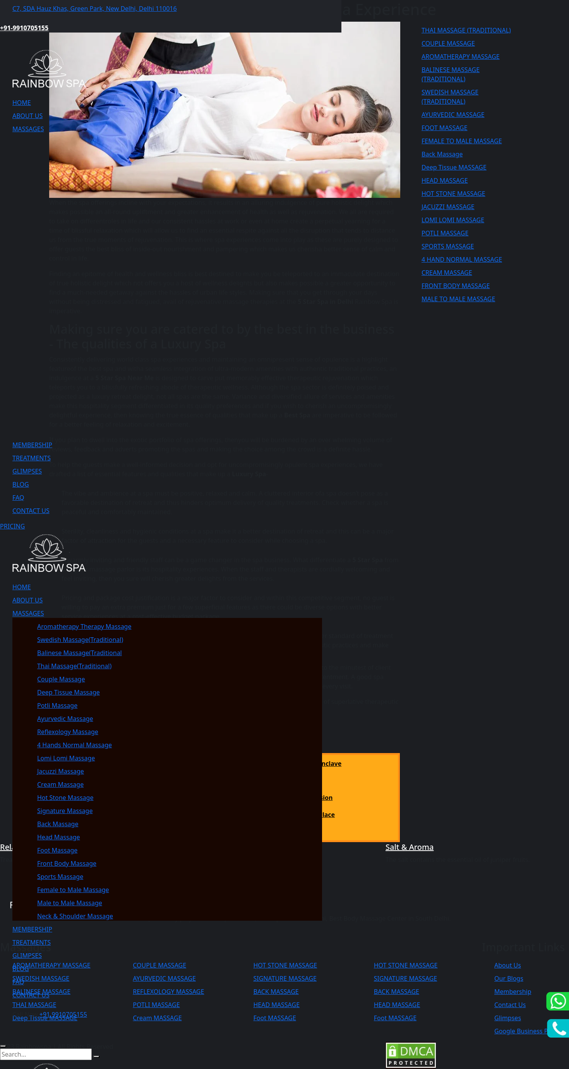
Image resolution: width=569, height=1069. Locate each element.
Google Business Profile (528, 1031)
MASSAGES (28, 129)
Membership (512, 991)
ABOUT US (27, 116)
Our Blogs (508, 978)
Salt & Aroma (410, 847)
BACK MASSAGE (396, 991)
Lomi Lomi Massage (66, 758)
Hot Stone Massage (65, 797)
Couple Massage (61, 679)
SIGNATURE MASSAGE (405, 978)
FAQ (18, 497)
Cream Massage (60, 784)
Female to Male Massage (73, 889)
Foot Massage (57, 850)
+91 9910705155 (63, 1014)
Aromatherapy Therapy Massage (84, 626)
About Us (507, 965)
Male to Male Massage (69, 903)
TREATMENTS (31, 458)
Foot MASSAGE (395, 1018)
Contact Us (510, 1004)
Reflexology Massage (67, 732)
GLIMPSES (27, 471)
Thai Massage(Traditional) (74, 666)
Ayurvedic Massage (65, 718)
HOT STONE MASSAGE (406, 965)
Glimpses (507, 1018)
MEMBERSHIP (32, 445)
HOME (21, 102)
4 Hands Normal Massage (74, 745)
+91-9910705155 (24, 28)
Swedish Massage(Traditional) (80, 639)
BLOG (20, 484)
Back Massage (57, 824)
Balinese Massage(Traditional (79, 653)
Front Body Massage (66, 863)
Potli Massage (57, 705)
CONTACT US (31, 510)
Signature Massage (65, 810)
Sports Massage (60, 876)
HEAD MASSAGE (397, 1004)
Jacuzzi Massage (60, 771)
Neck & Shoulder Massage (75, 916)
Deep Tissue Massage (68, 692)
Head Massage (58, 837)
